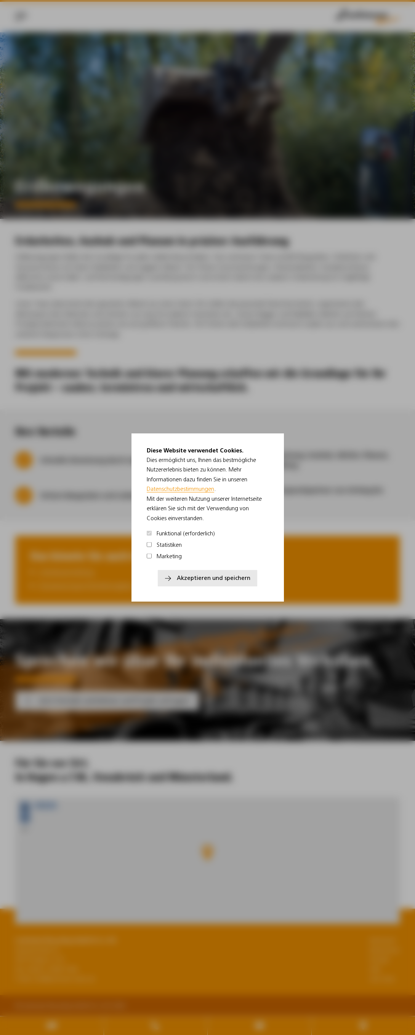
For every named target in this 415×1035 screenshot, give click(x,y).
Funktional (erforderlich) (181, 533)
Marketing (164, 556)
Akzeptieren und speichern (213, 578)
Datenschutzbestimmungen (180, 489)
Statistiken (164, 544)
